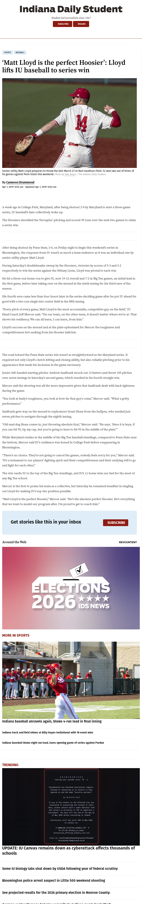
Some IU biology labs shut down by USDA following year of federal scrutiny (60, 869)
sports (7, 52)
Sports (23, 635)
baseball (20, 52)
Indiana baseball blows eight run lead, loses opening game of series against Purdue (53, 742)
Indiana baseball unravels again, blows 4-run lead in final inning (52, 721)
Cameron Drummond (20, 182)
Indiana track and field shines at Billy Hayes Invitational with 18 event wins (47, 732)
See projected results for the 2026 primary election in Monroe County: (56, 893)
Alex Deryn (70, 174)
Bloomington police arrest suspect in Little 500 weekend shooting (53, 881)
